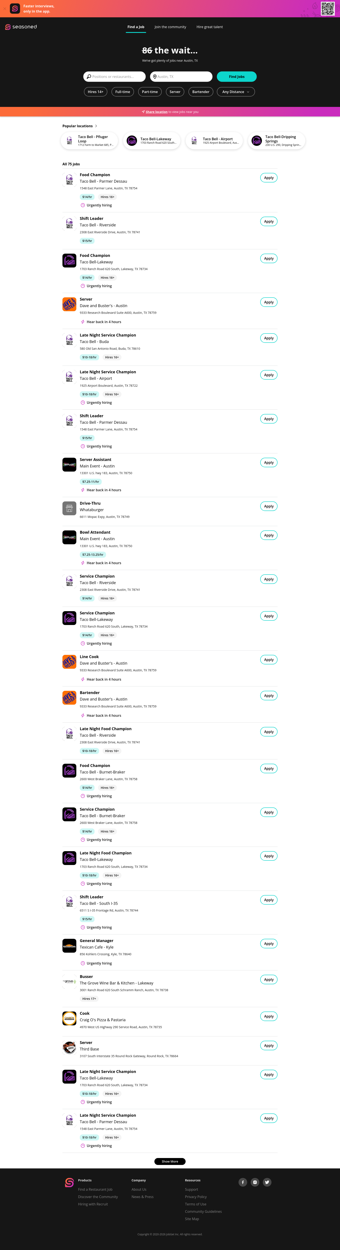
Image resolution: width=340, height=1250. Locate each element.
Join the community (170, 26)
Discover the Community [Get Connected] (98, 1196)
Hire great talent (209, 26)
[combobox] (114, 76)
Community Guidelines (203, 1211)
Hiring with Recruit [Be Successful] (93, 1204)
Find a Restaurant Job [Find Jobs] (95, 1189)
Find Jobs (237, 76)
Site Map (192, 1218)
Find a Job (136, 26)
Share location (155, 112)
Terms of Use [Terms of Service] (195, 1204)
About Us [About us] (139, 1189)
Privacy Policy (196, 1196)
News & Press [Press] (143, 1196)
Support (191, 1189)
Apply (269, 177)
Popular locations (79, 126)
